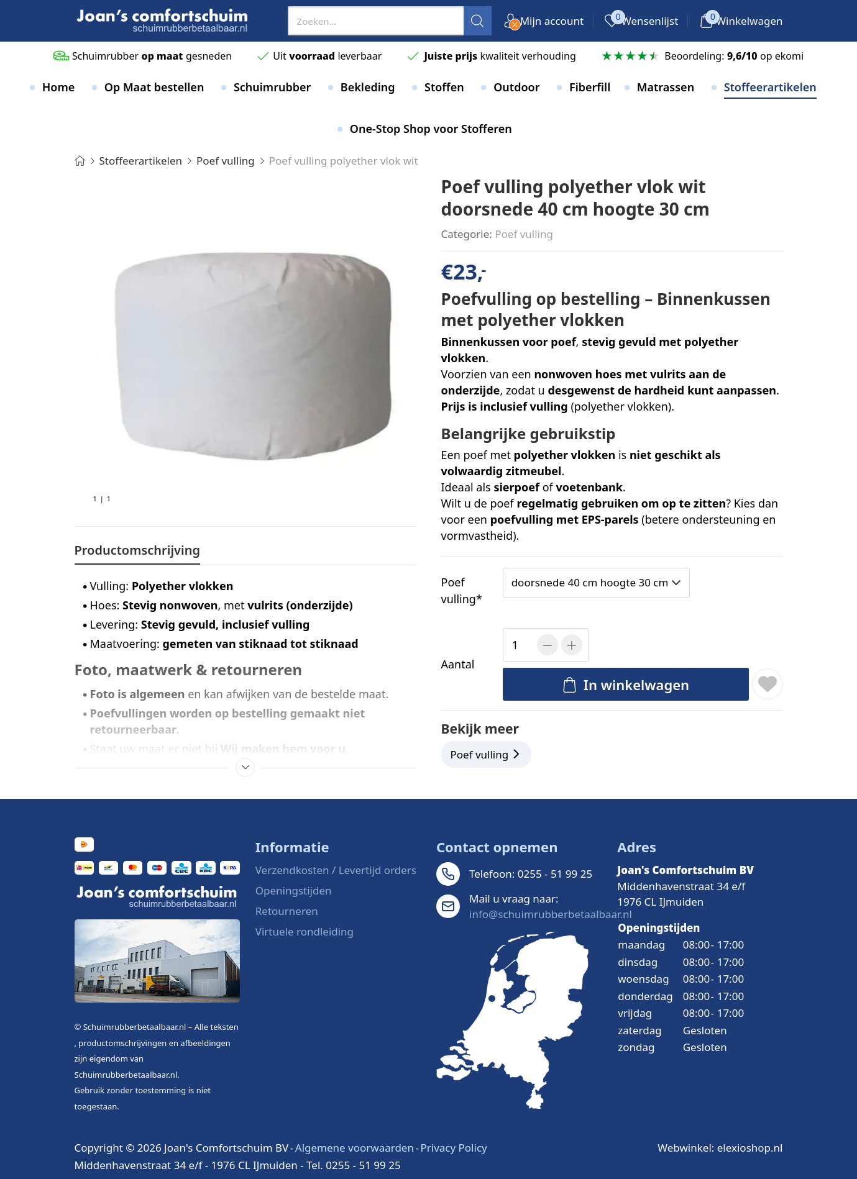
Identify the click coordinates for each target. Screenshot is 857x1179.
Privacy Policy (453, 1147)
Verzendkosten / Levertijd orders (335, 870)
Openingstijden (293, 890)
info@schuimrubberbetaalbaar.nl (550, 914)
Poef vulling (524, 234)
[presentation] (390, 20)
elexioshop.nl (750, 1147)
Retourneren (286, 911)
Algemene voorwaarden (354, 1147)
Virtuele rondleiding (304, 931)
